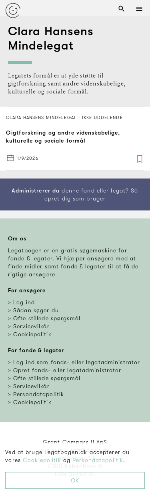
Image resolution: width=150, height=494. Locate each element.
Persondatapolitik (97, 460)
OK (75, 480)
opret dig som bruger (75, 198)
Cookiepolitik (42, 460)
